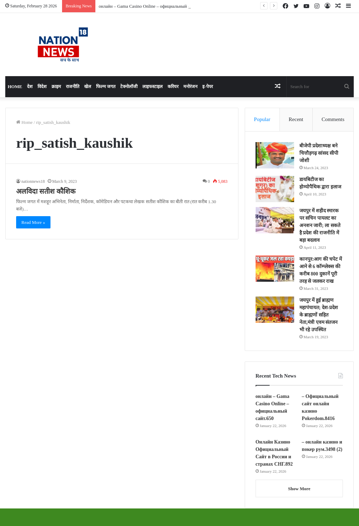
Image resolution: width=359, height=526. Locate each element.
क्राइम (56, 86)
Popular (262, 119)
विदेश (42, 86)
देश (30, 86)
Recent (296, 119)
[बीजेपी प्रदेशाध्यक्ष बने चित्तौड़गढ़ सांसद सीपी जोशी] (275, 155)
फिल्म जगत (105, 86)
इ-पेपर (207, 86)
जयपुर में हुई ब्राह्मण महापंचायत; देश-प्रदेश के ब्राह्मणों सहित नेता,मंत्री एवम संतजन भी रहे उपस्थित (318, 315)
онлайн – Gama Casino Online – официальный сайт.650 (151, 6)
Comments (332, 119)
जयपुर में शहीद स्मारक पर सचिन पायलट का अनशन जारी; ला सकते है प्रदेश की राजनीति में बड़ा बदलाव (319, 225)
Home (15, 86)
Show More (299, 488)
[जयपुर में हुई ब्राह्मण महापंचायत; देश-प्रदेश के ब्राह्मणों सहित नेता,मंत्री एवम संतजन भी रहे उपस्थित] (275, 310)
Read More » (33, 222)
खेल (87, 86)
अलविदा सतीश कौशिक (45, 191)
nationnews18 (33, 181)
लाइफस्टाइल (152, 86)
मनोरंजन (190, 86)
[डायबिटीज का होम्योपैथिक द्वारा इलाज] (275, 189)
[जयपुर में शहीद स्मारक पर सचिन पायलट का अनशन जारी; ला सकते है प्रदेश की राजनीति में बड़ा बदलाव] (275, 220)
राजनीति (72, 86)
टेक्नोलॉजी (128, 86)
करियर (173, 86)
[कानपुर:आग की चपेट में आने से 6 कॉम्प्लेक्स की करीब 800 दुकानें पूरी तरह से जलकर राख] (275, 268)
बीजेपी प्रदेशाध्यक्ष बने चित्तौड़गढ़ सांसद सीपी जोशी (318, 153)
